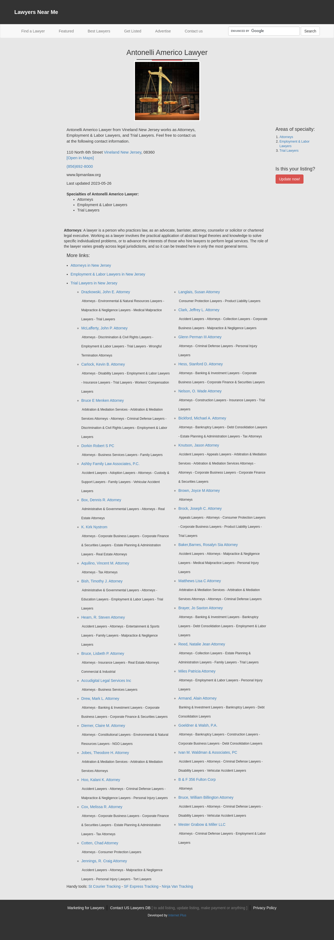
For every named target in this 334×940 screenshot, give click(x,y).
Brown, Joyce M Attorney (199, 490)
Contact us (194, 31)
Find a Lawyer (36, 30)
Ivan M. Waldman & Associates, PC (207, 752)
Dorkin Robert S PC (97, 446)
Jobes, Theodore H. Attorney (105, 752)
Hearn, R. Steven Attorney (103, 617)
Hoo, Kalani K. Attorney (100, 780)
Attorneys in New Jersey (91, 265)
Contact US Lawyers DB (178, 908)
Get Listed (132, 31)
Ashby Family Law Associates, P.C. (110, 464)
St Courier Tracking (104, 886)
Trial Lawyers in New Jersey (94, 283)
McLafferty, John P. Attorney (104, 328)
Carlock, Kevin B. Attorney (103, 364)
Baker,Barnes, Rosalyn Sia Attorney (208, 545)
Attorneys (286, 137)
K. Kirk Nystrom (94, 527)
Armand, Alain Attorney (197, 698)
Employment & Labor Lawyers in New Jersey (108, 274)
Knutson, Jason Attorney (198, 445)
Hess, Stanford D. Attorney (200, 364)
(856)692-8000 (80, 166)
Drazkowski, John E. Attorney (105, 292)
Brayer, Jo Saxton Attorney (200, 608)
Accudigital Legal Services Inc (106, 680)
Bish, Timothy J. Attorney (102, 581)
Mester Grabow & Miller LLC (202, 824)
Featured (66, 31)
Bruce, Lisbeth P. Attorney (102, 653)
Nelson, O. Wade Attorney (200, 391)
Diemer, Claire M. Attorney (103, 725)
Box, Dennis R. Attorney (101, 500)
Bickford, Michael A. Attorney (202, 418)
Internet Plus (177, 915)
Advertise (163, 31)
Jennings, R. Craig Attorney (104, 861)
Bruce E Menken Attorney (102, 400)
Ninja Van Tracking (177, 886)
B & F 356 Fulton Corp (197, 779)
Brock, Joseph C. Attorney (200, 508)
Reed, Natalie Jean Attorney (201, 644)
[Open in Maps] (80, 157)
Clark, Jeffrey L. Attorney (198, 310)
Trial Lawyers (289, 151)
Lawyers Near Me (36, 12)
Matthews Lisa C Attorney (199, 581)
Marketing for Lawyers (85, 908)
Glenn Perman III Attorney (200, 337)
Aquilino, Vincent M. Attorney (105, 563)
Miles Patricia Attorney (197, 671)
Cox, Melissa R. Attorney (101, 807)
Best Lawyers (99, 31)
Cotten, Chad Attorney (99, 843)
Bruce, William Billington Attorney (205, 797)
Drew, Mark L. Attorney (100, 698)
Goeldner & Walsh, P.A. (197, 725)
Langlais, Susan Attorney (199, 292)
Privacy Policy (264, 908)
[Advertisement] (35, 207)
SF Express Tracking (141, 886)
